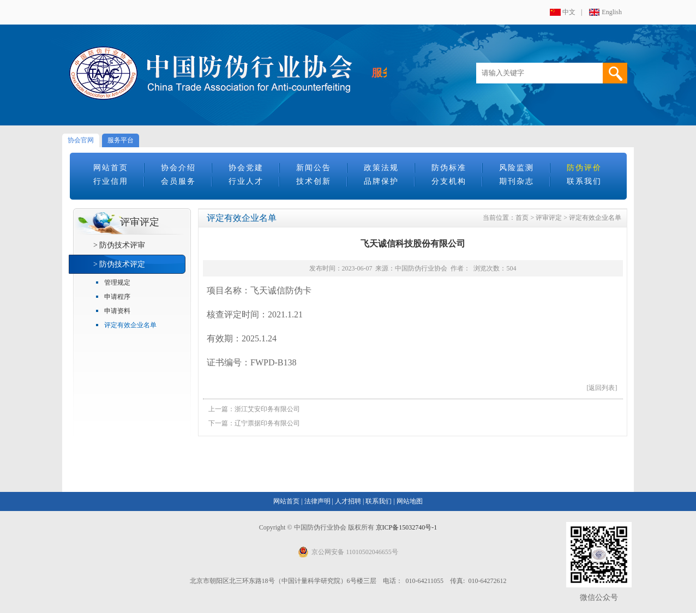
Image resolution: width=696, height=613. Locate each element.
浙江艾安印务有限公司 (267, 409)
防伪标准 (448, 168)
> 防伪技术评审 (119, 245)
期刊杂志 (516, 181)
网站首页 (110, 168)
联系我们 (584, 181)
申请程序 (117, 297)
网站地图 (410, 501)
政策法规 (381, 168)
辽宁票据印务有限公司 (267, 423)
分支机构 (448, 181)
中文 (568, 12)
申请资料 (117, 311)
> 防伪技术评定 (119, 264)
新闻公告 (313, 168)
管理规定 (117, 282)
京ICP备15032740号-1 (406, 527)
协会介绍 (178, 168)
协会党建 (246, 168)
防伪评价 (584, 168)
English (612, 12)
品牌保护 (381, 181)
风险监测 (516, 168)
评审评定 (549, 217)
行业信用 (110, 181)
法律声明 (317, 501)
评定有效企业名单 (130, 325)
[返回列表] (602, 388)
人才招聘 (348, 501)
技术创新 (313, 181)
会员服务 (178, 181)
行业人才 (246, 181)
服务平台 (120, 140)
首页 (522, 217)
